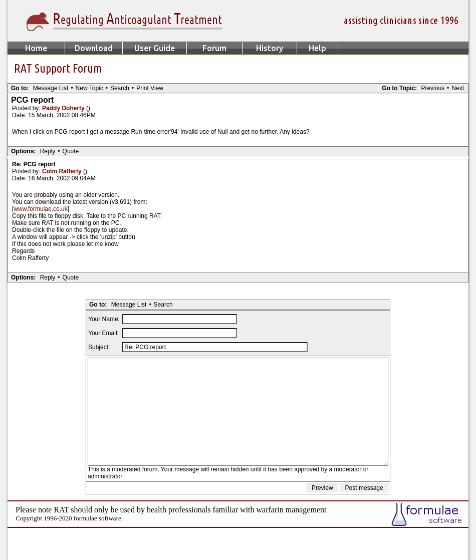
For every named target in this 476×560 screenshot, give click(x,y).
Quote (71, 151)
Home (36, 48)
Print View (149, 88)
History (269, 48)
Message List (51, 88)
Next (457, 88)
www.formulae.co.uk (40, 208)
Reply (48, 151)
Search (119, 88)
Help (317, 48)
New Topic (89, 88)
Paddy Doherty (64, 108)
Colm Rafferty (62, 171)
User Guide (154, 48)
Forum (214, 48)
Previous (432, 88)
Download (94, 48)
